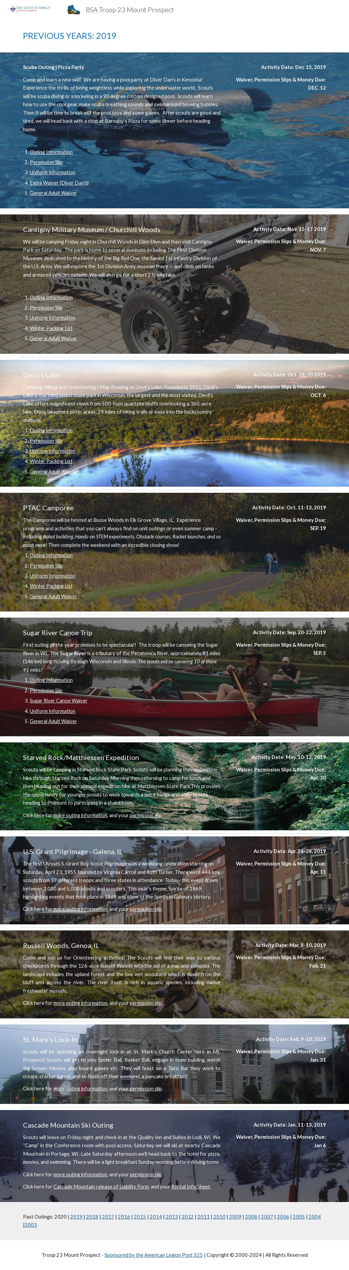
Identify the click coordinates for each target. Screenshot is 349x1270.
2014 (156, 1217)
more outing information (80, 815)
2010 (219, 1217)
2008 (251, 1217)
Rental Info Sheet (190, 1187)
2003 (31, 1225)
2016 (124, 1217)
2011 (203, 1217)
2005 (299, 1217)
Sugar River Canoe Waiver (59, 700)
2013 (172, 1217)
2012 (188, 1217)
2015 (140, 1217)
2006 (283, 1217)
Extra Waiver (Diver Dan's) (59, 183)
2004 (315, 1217)
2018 (92, 1217)
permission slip (146, 815)
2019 (77, 1217)
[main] (174, 35)
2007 (267, 1217)
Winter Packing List (51, 328)
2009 (235, 1217)
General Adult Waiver (53, 193)
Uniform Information (52, 172)
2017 (108, 1217)
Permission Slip (46, 162)
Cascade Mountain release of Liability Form (101, 1187)
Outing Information (51, 152)
